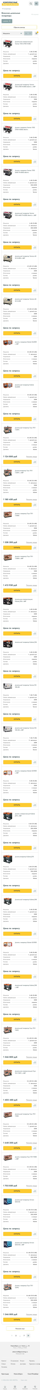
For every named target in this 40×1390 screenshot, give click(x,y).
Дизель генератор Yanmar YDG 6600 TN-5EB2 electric (25, 171)
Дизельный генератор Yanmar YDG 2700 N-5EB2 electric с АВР (25, 86)
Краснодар (5, 1374)
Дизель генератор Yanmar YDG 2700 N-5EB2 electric (25, 128)
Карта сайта (24, 1380)
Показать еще (20, 1329)
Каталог (4, 1361)
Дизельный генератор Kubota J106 (26, 642)
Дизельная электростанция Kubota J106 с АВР (23, 600)
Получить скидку (31, 457)
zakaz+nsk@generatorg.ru (20, 1352)
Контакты (4, 1367)
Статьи (4, 1364)
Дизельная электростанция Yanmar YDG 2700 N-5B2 (23, 43)
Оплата (13, 1364)
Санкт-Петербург (33, 1374)
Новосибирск (18, 1374)
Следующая (28, 1336)
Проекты (32, 1361)
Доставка (23, 1364)
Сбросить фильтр (19, 27)
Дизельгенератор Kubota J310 (24, 857)
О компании (15, 1361)
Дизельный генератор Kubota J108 (26, 899)
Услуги (22, 1361)
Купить (17, 76)
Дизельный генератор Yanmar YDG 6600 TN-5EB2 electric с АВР (25, 214)
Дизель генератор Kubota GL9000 (26, 942)
